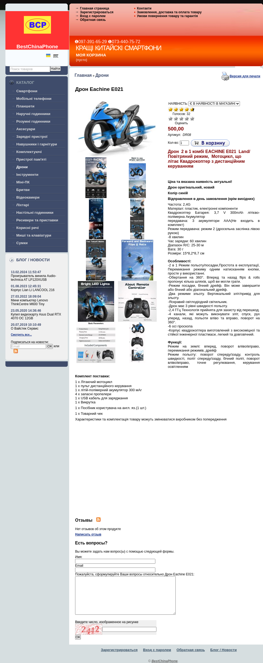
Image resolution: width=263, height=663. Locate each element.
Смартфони (26, 91)
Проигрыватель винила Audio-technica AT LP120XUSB (33, 278)
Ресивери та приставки (37, 220)
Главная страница (94, 8)
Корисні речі (27, 228)
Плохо (176, 118)
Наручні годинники (33, 114)
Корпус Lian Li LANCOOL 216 (32, 290)
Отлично (192, 118)
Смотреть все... (21, 334)
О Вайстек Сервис (25, 328)
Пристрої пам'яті (31, 159)
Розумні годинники (33, 121)
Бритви (23, 190)
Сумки (22, 243)
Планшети (25, 106)
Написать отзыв (88, 534)
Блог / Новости (223, 650)
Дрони (22, 167)
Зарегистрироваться (96, 12)
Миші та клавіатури (33, 235)
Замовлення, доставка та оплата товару (169, 12)
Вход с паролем (92, 16)
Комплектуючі (29, 152)
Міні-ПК (23, 182)
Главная (83, 75)
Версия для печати (245, 76)
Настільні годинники (34, 213)
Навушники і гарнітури (36, 144)
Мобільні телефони (34, 99)
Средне (181, 118)
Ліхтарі (22, 205)
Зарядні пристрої (31, 137)
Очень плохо (170, 118)
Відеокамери (28, 197)
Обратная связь (93, 20)
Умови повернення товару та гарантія (167, 16)
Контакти (144, 8)
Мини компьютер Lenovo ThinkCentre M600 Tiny (29, 302)
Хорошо (187, 118)
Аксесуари (25, 129)
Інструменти (27, 175)
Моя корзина (91, 55)
